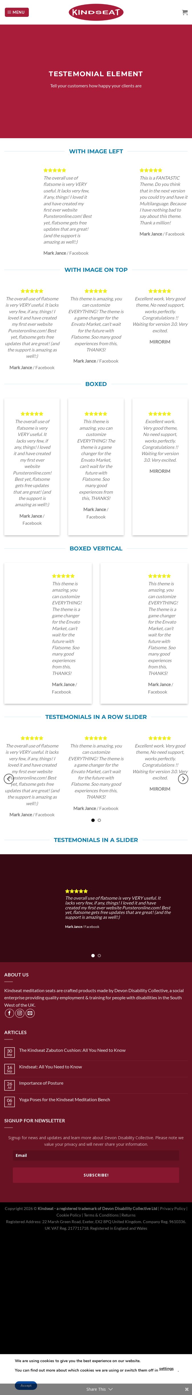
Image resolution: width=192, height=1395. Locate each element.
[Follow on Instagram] (20, 1013)
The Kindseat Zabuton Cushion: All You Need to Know (72, 1050)
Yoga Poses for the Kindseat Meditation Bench (64, 1099)
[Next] (183, 779)
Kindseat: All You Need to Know (50, 1066)
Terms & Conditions (101, 1215)
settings (166, 1368)
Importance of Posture (41, 1083)
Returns (129, 1215)
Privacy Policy (172, 1208)
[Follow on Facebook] (9, 1013)
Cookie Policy (68, 1215)
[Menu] (17, 12)
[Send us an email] (30, 1013)
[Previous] (9, 779)
